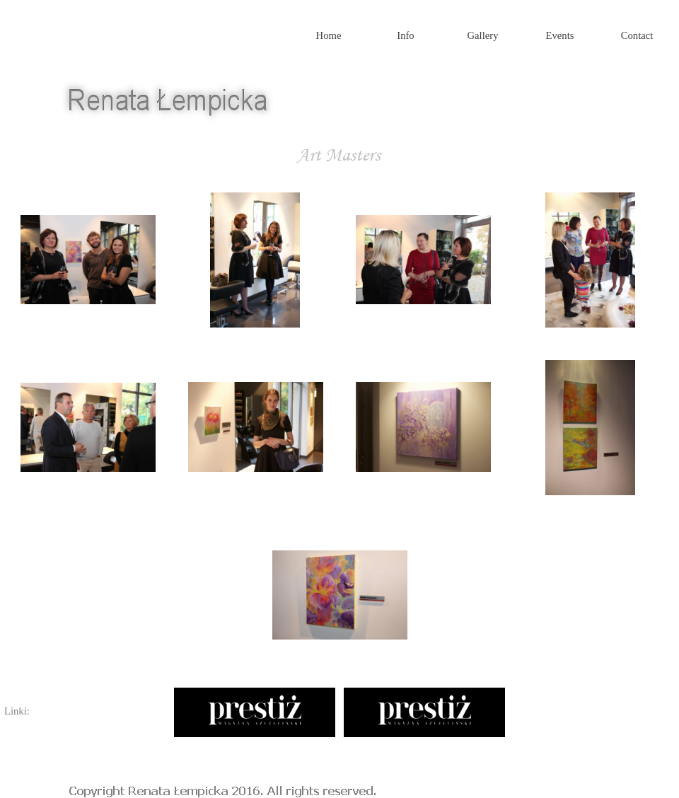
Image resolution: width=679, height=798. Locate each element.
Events (560, 35)
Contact (637, 35)
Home (329, 35)
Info (405, 35)
